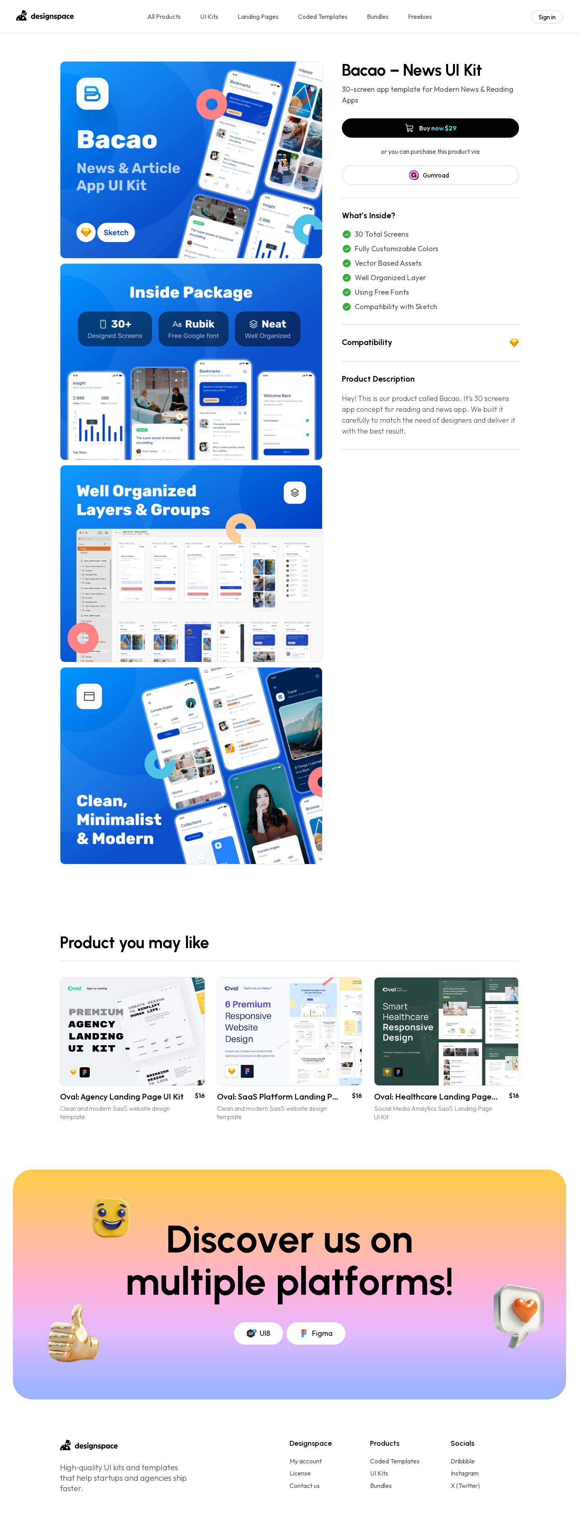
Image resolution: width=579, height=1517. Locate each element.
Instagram (465, 1473)
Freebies (420, 16)
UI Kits (209, 16)
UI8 (258, 1333)
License (300, 1473)
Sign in (547, 17)
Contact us (305, 1486)
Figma (316, 1333)
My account (306, 1461)
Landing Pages (258, 16)
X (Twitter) (465, 1486)
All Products (164, 16)
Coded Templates (322, 16)
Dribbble (463, 1461)
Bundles (378, 16)
